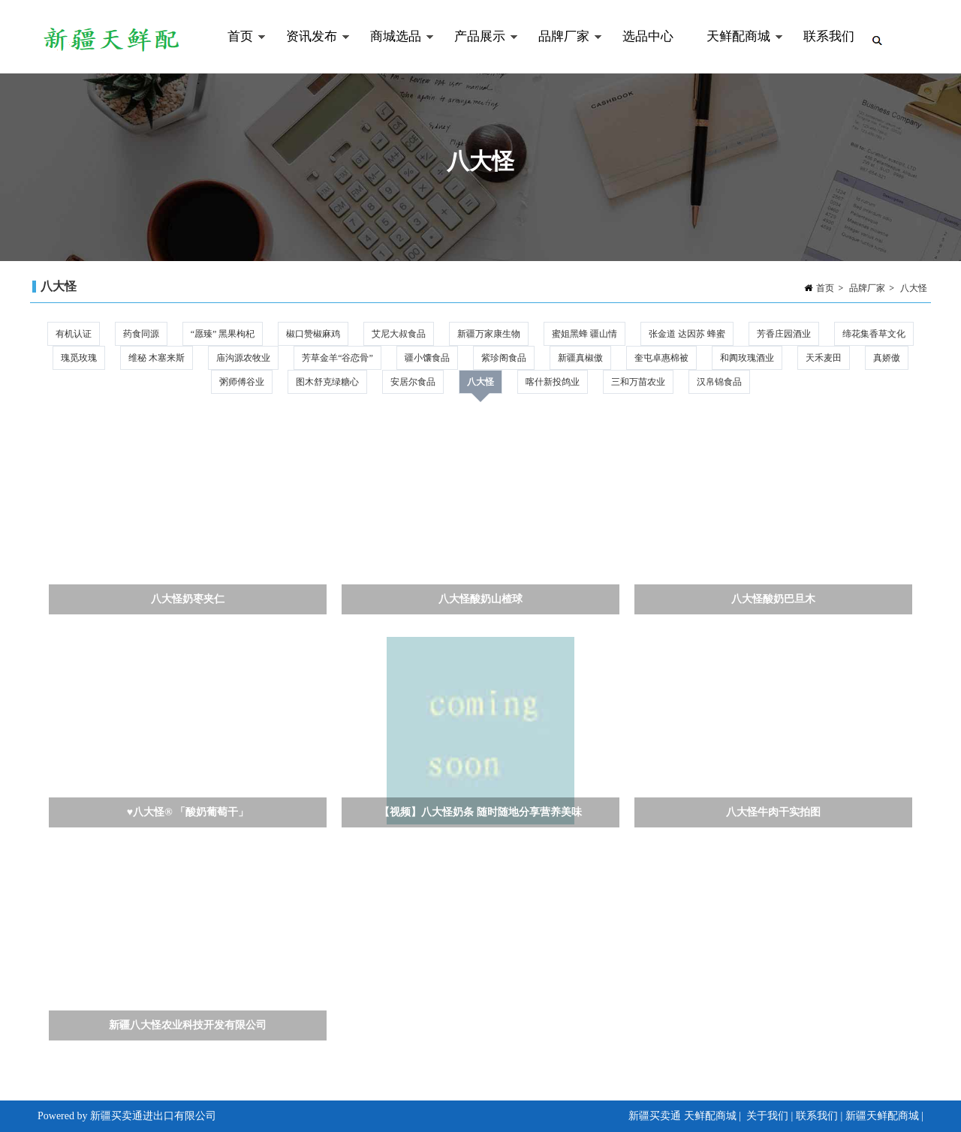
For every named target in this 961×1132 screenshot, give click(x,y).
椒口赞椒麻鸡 (313, 334)
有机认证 (74, 334)
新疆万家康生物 (488, 334)
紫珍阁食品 (503, 358)
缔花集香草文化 (873, 334)
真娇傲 (886, 358)
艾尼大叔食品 (399, 334)
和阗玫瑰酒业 (747, 358)
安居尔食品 (412, 382)
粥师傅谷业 (241, 382)
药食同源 (141, 334)
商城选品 (394, 51)
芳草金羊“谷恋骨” (337, 358)
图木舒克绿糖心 (327, 382)
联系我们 (828, 36)
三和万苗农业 (638, 382)
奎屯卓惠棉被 (661, 358)
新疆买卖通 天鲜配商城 (682, 1115)
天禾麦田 (824, 358)
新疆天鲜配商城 (882, 1115)
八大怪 (913, 288)
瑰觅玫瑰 (79, 358)
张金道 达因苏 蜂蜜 (687, 334)
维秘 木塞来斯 (156, 358)
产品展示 (478, 51)
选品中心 (647, 36)
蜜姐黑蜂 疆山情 (584, 334)
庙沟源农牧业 (243, 358)
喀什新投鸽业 (553, 382)
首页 (238, 51)
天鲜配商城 (736, 51)
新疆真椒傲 (580, 358)
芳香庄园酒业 (784, 334)
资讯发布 (310, 51)
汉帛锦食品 (719, 382)
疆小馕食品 (427, 358)
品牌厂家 (562, 51)
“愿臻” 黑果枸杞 (223, 334)
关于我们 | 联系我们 (792, 1115)
